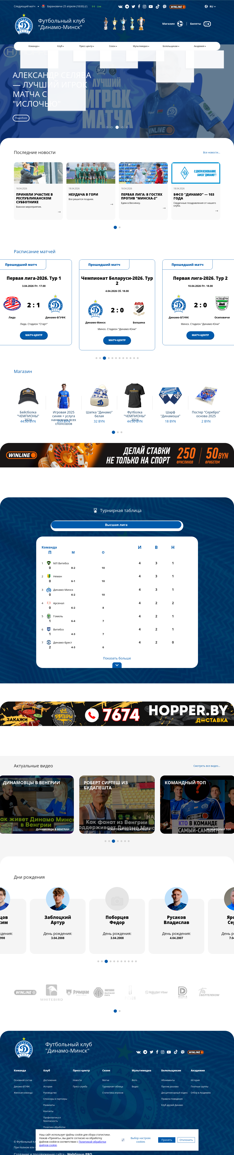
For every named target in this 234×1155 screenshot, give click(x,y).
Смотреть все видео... (206, 755)
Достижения (49, 1069)
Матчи (105, 1069)
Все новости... (211, 156)
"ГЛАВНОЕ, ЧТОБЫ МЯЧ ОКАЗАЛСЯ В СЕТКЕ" (36, 200)
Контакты (48, 1100)
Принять (160, 1140)
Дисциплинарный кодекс (174, 1082)
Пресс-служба (80, 1076)
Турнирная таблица (112, 1076)
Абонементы (168, 1069)
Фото (134, 1069)
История (47, 1076)
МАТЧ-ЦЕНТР (33, 344)
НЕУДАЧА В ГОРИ (136, 198)
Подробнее (30, 117)
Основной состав (23, 1069)
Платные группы (199, 1076)
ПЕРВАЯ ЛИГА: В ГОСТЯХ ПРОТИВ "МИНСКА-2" (194, 200)
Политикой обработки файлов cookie (62, 1145)
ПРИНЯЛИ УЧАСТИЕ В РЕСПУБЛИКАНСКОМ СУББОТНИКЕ (87, 202)
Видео (135, 1076)
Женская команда (23, 1082)
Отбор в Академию (201, 1082)
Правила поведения (172, 1088)
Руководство (49, 1082)
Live (99, 6)
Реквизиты (49, 1094)
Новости (77, 1069)
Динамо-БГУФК (22, 1076)
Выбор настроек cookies (127, 1139)
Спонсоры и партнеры (55, 1088)
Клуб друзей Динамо (172, 1094)
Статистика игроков (112, 1082)
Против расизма (169, 1076)
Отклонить (184, 1140)
